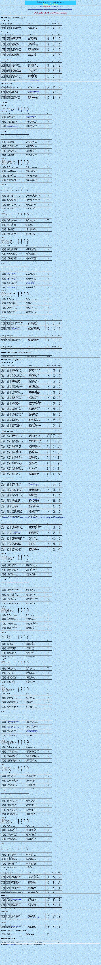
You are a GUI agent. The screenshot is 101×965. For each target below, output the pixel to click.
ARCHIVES (59, 6)
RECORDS (53, 6)
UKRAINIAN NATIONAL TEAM (65, 9)
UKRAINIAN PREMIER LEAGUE (35, 9)
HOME (40, 6)
